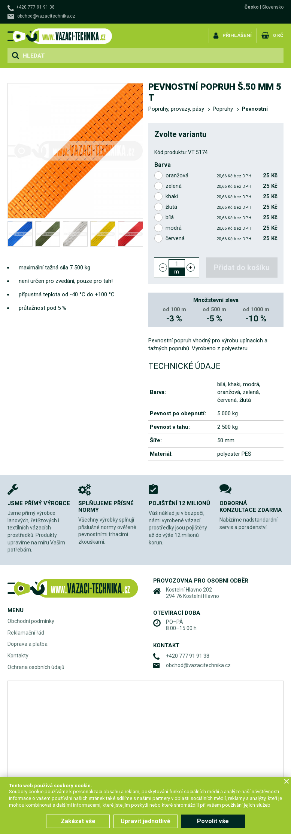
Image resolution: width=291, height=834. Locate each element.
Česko (252, 7)
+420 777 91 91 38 (35, 7)
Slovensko (273, 7)
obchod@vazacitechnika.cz (46, 16)
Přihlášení (237, 35)
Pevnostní (255, 109)
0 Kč (278, 35)
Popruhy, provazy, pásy (176, 109)
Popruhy (223, 109)
